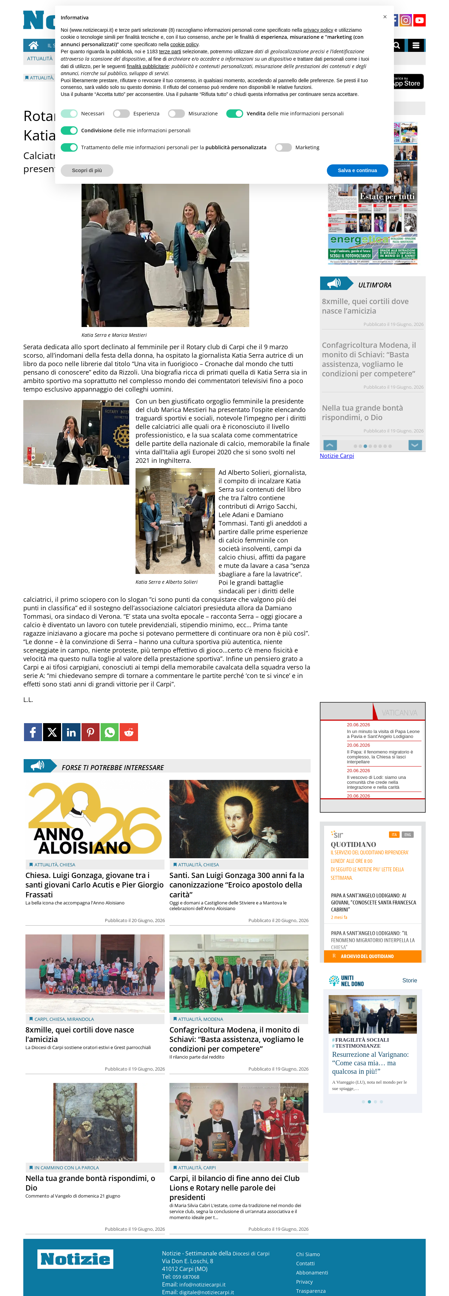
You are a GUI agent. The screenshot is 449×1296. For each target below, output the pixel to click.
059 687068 (186, 1276)
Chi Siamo (308, 1254)
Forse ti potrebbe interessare (113, 766)
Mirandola (80, 1019)
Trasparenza (311, 1291)
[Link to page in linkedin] (71, 732)
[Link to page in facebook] (33, 732)
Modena (213, 1019)
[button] (384, 17)
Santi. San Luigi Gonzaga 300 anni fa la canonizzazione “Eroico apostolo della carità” (236, 884)
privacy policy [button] (318, 30)
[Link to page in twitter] (52, 732)
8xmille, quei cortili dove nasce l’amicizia (79, 1034)
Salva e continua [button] (357, 170)
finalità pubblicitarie (148, 66)
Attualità (40, 58)
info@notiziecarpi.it (202, 1284)
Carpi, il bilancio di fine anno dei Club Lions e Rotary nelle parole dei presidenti (234, 1187)
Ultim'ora (374, 283)
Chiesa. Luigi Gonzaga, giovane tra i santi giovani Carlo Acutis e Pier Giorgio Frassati (94, 884)
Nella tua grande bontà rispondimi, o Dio (90, 1183)
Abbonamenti (312, 1272)
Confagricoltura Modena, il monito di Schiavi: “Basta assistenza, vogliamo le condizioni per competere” (236, 1039)
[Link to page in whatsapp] (110, 732)
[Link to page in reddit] (129, 732)
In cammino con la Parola (67, 1167)
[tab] (347, 711)
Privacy (304, 1281)
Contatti (305, 1263)
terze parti (170, 51)
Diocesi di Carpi (251, 1253)
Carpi (41, 1019)
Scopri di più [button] (87, 170)
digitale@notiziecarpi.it (206, 1292)
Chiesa (67, 864)
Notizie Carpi (337, 456)
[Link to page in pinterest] (91, 732)
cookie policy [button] (184, 44)
